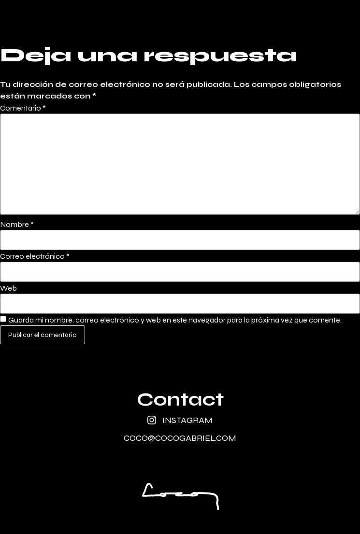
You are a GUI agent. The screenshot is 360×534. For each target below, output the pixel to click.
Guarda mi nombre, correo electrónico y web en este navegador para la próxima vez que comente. (175, 320)
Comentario (23, 108)
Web (8, 288)
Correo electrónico (35, 256)
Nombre (17, 224)
